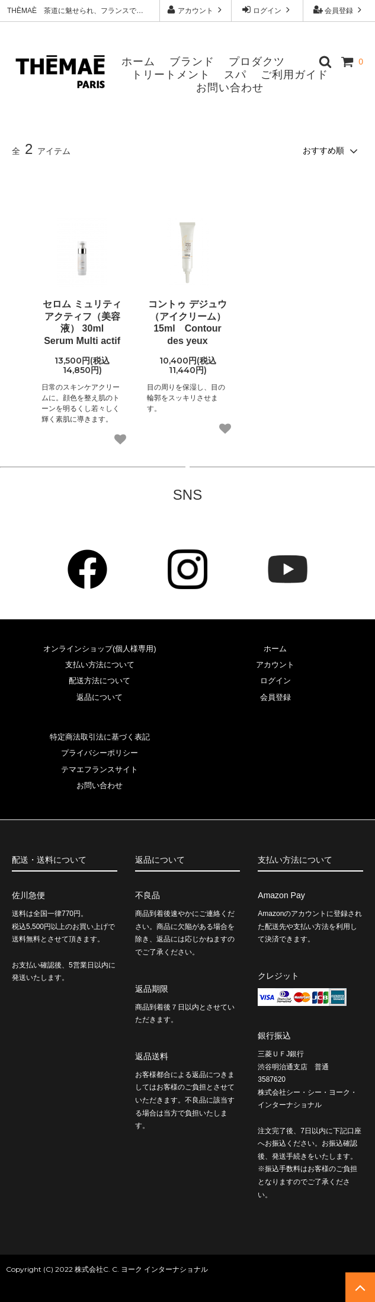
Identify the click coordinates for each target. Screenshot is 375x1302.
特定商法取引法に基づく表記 (100, 736)
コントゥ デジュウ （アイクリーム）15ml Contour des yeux (187, 322)
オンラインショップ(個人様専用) (99, 648)
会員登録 (339, 10)
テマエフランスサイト (99, 769)
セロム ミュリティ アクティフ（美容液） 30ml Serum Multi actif (82, 322)
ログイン (267, 10)
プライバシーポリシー (99, 752)
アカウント (195, 10)
